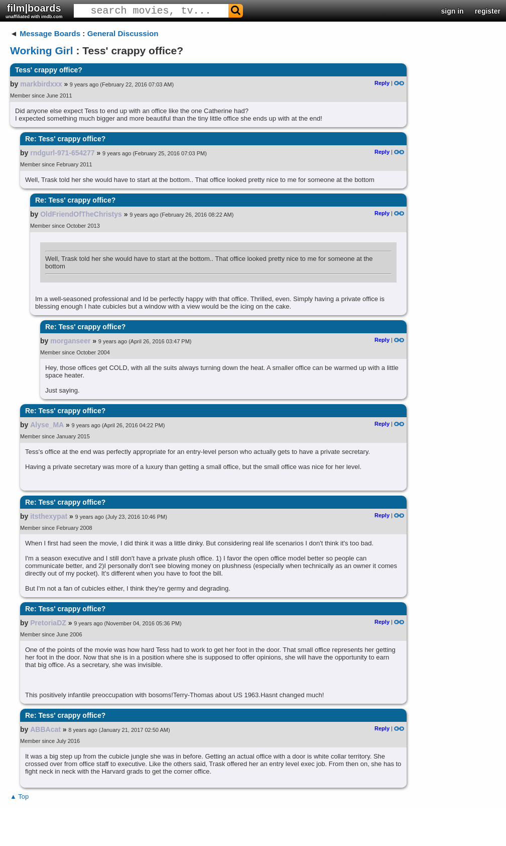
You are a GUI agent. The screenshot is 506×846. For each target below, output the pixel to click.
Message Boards (50, 33)
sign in (452, 11)
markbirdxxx (41, 84)
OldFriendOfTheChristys (81, 214)
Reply (382, 83)
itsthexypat (48, 516)
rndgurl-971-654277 (62, 153)
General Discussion (123, 33)
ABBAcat (45, 729)
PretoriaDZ (48, 623)
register (487, 11)
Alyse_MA (47, 425)
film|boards (34, 11)
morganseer (70, 341)
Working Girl (41, 50)
